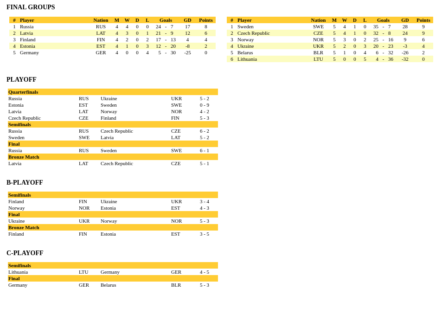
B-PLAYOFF (24, 182)
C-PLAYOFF (25, 253)
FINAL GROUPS (30, 7)
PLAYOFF (21, 79)
